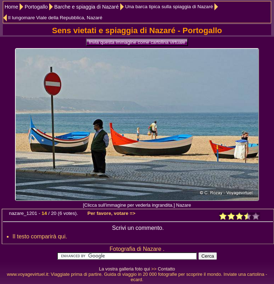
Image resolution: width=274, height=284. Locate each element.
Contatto (166, 269)
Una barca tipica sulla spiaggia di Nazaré (169, 6)
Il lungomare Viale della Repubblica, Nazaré (55, 17)
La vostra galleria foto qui (124, 269)
